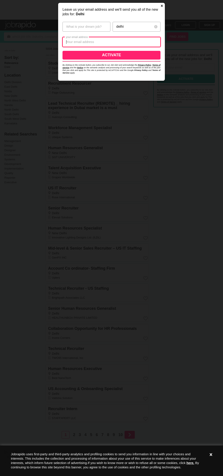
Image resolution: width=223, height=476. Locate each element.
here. (190, 463)
